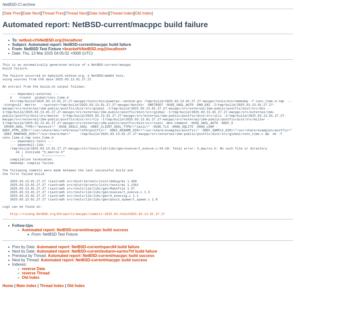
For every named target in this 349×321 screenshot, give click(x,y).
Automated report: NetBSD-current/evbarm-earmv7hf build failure (97, 282)
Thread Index (121, 13)
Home (7, 316)
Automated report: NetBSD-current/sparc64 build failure (88, 277)
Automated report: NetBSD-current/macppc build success (75, 260)
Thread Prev (53, 13)
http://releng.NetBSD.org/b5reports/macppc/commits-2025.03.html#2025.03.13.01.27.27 (87, 244)
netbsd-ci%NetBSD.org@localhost (50, 40)
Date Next (31, 13)
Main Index (26, 316)
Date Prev (12, 13)
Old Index (143, 13)
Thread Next (76, 13)
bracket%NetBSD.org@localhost (94, 49)
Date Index (98, 13)
